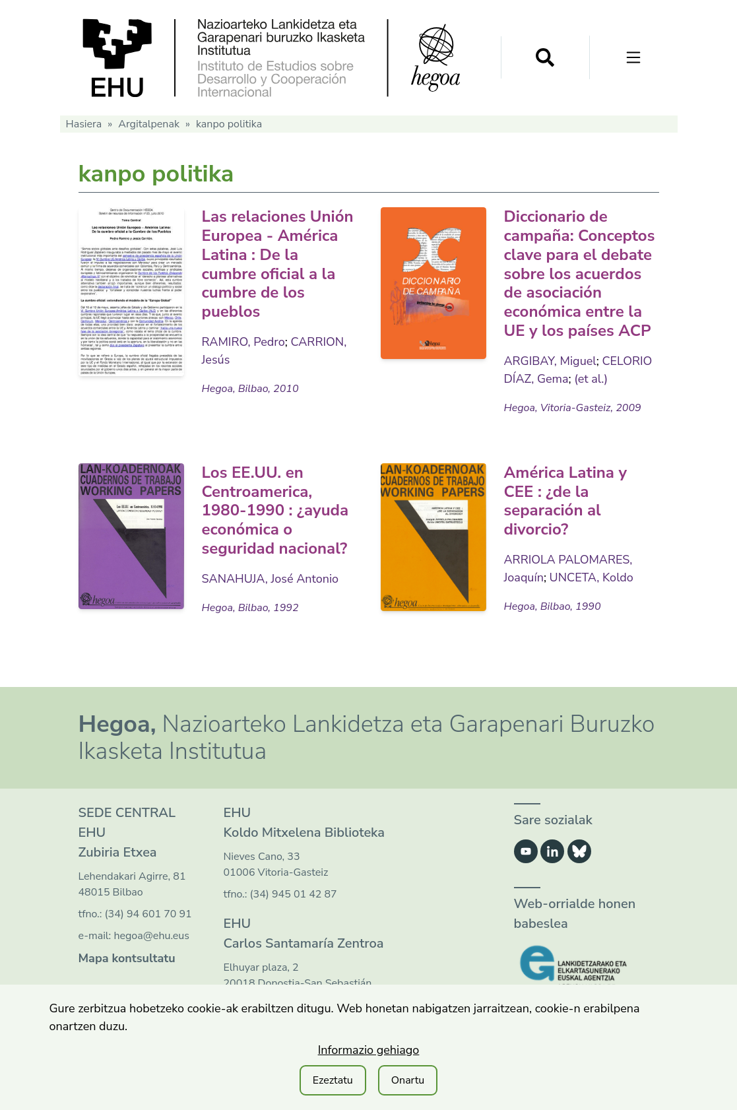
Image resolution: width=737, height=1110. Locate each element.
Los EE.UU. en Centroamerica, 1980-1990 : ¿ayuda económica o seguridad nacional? (275, 510)
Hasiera (84, 124)
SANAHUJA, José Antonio (270, 579)
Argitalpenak (148, 124)
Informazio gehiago (369, 1050)
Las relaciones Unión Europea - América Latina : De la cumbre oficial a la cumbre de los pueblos (278, 264)
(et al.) (591, 379)
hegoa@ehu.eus (151, 936)
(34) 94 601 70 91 (148, 914)
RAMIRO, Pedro (243, 342)
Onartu (408, 1080)
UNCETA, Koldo (591, 577)
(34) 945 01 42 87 (293, 894)
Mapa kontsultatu (127, 958)
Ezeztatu (333, 1080)
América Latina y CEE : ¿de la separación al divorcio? (565, 501)
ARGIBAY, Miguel (550, 361)
